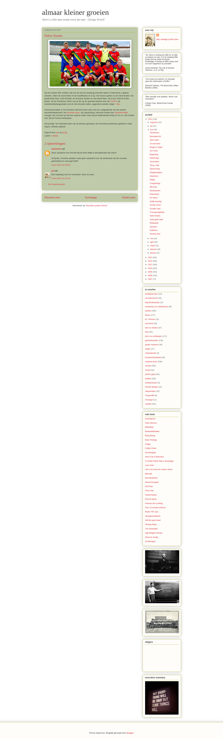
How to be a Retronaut (154, 457)
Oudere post (128, 197)
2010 (150, 268)
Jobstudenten (150, 353)
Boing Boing (150, 436)
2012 (150, 261)
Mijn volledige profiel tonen (167, 39)
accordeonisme (151, 298)
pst (53, 171)
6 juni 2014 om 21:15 (60, 178)
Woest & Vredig (151, 537)
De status (154, 198)
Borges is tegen (156, 147)
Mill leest (153, 187)
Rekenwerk (154, 194)
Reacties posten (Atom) (96, 205)
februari (153, 249)
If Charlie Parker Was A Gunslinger (159, 461)
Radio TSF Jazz (151, 512)
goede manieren (152, 345)
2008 (150, 275)
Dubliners (154, 230)
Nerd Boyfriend (151, 478)
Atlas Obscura (151, 423)
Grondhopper (150, 453)
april (152, 242)
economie (149, 323)
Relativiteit (154, 223)
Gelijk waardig (155, 201)
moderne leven (151, 362)
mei (152, 238)
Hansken (153, 227)
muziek (148, 366)
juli (151, 126)
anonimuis (56, 149)
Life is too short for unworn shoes (159, 469)
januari (153, 253)
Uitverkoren (154, 133)
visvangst (149, 400)
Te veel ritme (155, 144)
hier (118, 104)
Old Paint (149, 486)
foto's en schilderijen (153, 336)
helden (148, 349)
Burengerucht (155, 136)
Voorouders (154, 161)
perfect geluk (150, 374)
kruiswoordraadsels (153, 357)
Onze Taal (149, 491)
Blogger (130, 733)
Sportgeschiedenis (152, 516)
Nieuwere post (52, 197)
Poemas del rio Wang (154, 503)
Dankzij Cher (155, 234)
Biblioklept (149, 427)
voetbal (55, 136)
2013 (150, 257)
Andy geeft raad (156, 219)
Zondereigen (150, 541)
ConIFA (113, 101)
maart (152, 246)
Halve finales (155, 216)
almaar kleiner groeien (75, 12)
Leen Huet (149, 465)
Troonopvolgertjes (157, 212)
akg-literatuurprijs (152, 302)
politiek (148, 379)
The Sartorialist (151, 529)
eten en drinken (151, 328)
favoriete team (73, 112)
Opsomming (155, 169)
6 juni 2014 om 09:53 (60, 165)
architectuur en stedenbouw (156, 307)
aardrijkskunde (151, 294)
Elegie (152, 180)
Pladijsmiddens (156, 172)
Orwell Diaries (151, 495)
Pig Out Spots (151, 499)
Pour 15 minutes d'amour (155, 508)
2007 (150, 279)
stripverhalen (150, 391)
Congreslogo (155, 183)
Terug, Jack (154, 165)
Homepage (91, 197)
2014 (150, 119)
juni (152, 130)
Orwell (147, 370)
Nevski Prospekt (152, 482)
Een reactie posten (56, 184)
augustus (154, 122)
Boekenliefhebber (152, 431)
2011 (150, 265)
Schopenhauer (151, 383)
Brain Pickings (151, 440)
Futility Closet (150, 448)
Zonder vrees (155, 205)
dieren (147, 315)
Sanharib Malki (121, 112)
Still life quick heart (153, 520)
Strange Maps (151, 524)
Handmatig (154, 158)
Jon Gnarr (154, 151)
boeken (148, 311)
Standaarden (155, 191)
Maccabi (148, 474)
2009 (150, 272)
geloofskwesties (151, 340)
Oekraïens (154, 176)
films (147, 332)
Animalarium (150, 419)
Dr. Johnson (150, 319)
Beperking (154, 154)
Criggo (148, 444)
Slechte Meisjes (151, 387)
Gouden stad (155, 209)
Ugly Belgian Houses (153, 533)
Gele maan (154, 140)
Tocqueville (149, 395)
